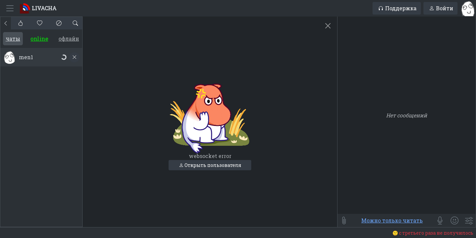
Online (39, 38)
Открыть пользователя (210, 165)
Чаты (13, 38)
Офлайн (69, 38)
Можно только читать (392, 220)
